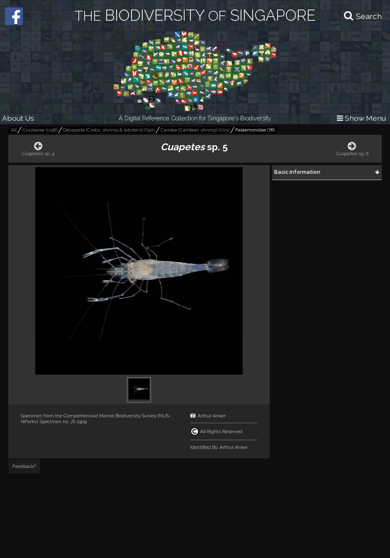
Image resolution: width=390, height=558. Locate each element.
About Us (18, 118)
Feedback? (24, 466)
